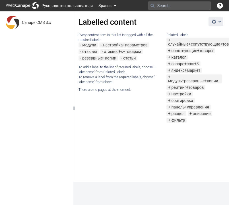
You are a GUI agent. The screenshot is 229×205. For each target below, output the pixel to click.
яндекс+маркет (185, 70)
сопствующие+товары (192, 50)
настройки (181, 94)
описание (202, 113)
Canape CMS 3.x (36, 22)
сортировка (182, 100)
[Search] (152, 5)
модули (89, 45)
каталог (178, 57)
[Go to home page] (49, 5)
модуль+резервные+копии (193, 81)
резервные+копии (99, 58)
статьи (129, 58)
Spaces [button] (105, 5)
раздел (178, 113)
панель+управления (190, 107)
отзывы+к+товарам (122, 51)
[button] (220, 5)
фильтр (178, 120)
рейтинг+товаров (187, 87)
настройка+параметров (125, 45)
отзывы (89, 51)
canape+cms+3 (185, 64)
